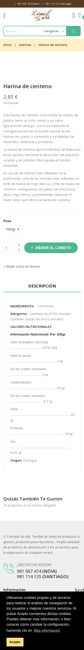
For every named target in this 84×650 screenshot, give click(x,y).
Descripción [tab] (42, 286)
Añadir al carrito (52, 247)
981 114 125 (53, 3)
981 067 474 (25, 3)
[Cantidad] (10, 247)
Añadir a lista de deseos (21, 266)
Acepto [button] (14, 642)
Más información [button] (47, 630)
